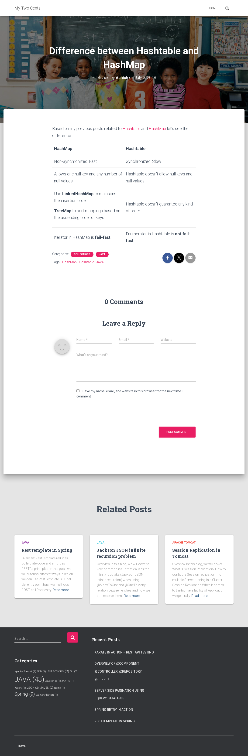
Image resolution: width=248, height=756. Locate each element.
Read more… (62, 590)
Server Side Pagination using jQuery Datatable (119, 694)
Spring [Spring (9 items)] (24, 694)
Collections (82, 254)
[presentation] (108, 412)
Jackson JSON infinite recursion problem (121, 553)
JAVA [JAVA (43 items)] (29, 679)
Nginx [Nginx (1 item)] (59, 687)
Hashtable (132, 128)
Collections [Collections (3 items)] (58, 671)
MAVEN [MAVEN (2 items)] (46, 687)
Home (213, 8)
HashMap (158, 128)
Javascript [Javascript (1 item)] (53, 680)
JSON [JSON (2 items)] (33, 687)
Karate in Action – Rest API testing (124, 652)
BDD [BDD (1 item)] (41, 671)
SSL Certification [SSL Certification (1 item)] (47, 694)
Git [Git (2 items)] (74, 671)
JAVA (102, 254)
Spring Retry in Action (113, 709)
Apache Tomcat (184, 542)
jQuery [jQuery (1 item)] (20, 687)
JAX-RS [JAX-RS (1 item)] (68, 680)
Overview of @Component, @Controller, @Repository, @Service (118, 671)
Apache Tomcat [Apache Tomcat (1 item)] (25, 671)
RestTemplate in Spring (46, 550)
